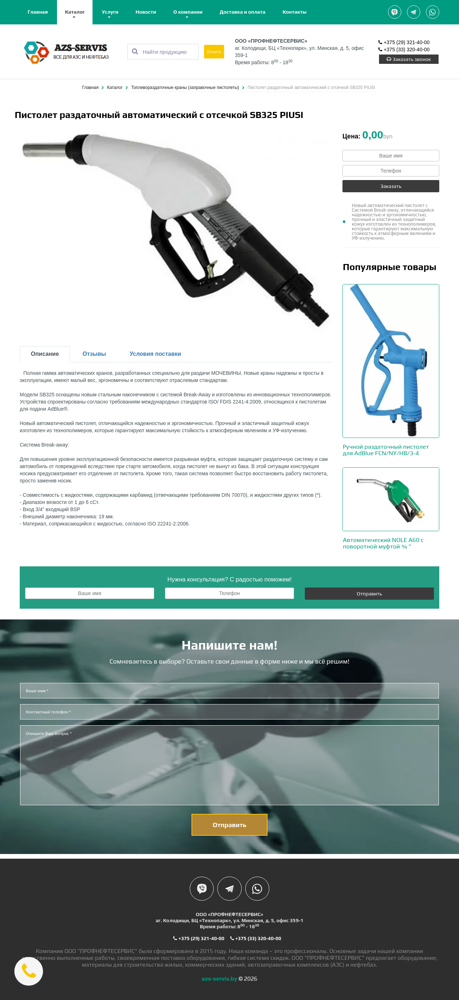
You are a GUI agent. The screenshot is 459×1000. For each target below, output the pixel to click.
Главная (38, 12)
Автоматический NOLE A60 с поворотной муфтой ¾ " (386, 542)
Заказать (390, 186)
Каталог (75, 12)
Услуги (110, 12)
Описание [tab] (45, 354)
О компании (188, 12)
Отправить (369, 593)
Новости (146, 12)
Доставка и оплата (242, 12)
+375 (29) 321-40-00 (404, 43)
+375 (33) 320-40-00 (404, 50)
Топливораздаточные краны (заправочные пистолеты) (185, 87)
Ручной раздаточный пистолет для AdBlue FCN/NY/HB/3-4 (389, 450)
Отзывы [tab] (94, 354)
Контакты (295, 12)
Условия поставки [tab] (155, 354)
